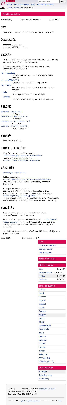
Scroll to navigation (11, 14)
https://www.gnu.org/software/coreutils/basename (27, 179)
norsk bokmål (45, 325)
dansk (41, 293)
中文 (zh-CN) (44, 358)
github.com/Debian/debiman (30, 401)
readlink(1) (20, 173)
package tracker (46, 249)
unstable (42, 280)
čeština (42, 289)
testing (10, 7)
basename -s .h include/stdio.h (15, 121)
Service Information (45, 4)
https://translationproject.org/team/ (21, 160)
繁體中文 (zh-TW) (46, 361)
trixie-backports (45, 272)
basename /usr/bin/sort (11, 112)
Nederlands (44, 329)
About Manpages (21, 4)
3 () (44, 379)
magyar (42, 315)
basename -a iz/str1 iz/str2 (14, 126)
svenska (42, 347)
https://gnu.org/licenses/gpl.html (20, 196)
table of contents (47, 259)
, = (10, 80)
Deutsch (42, 297)
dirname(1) (8, 173)
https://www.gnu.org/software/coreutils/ (23, 155)
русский (42, 340)
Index (9, 4)
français (42, 311)
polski (41, 333)
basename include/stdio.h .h (14, 116)
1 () (43, 371)
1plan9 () (45, 375)
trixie (41, 269)
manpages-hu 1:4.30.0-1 (47, 389)
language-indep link (47, 245)
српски (42, 343)
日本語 (42, 318)
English (42, 300)
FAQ (33, 4)
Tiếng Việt (43, 354)
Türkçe (42, 351)
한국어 (42, 322)
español (42, 304)
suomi (41, 307)
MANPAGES (11, 1)
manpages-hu (18, 7)
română (42, 336)
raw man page (45, 252)
